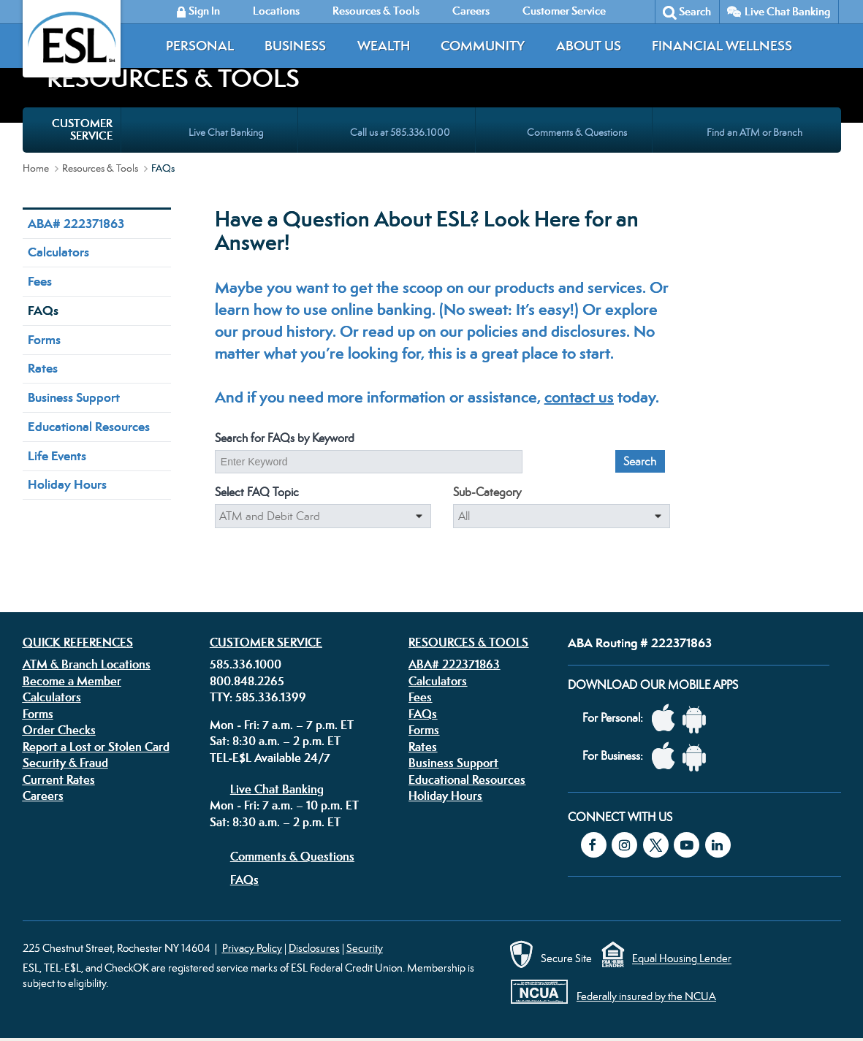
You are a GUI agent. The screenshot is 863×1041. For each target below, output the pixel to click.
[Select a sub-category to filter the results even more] (561, 516)
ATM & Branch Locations (87, 664)
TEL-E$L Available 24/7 (270, 758)
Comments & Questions (292, 856)
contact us (579, 397)
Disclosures (314, 948)
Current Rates (59, 779)
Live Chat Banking (787, 11)
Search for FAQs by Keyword (284, 438)
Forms (44, 340)
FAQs (43, 310)
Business (295, 46)
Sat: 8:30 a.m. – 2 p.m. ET (275, 741)
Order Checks (59, 730)
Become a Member (72, 681)
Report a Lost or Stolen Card (96, 747)
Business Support (74, 397)
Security (364, 948)
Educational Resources (89, 427)
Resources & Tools (100, 168)
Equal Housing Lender (681, 959)
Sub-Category (487, 492)
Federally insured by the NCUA (646, 996)
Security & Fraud (65, 763)
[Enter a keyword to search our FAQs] (368, 461)
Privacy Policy (252, 948)
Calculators (58, 252)
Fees (40, 281)
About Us (588, 46)
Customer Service (266, 642)
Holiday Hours (67, 484)
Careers (43, 796)
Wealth (383, 46)
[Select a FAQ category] (323, 516)
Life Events (57, 456)
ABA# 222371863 (76, 224)
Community (483, 46)
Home (36, 168)
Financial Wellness (722, 46)
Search (695, 11)
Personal (200, 46)
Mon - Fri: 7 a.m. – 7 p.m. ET (282, 725)
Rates (43, 368)
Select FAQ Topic (257, 492)
